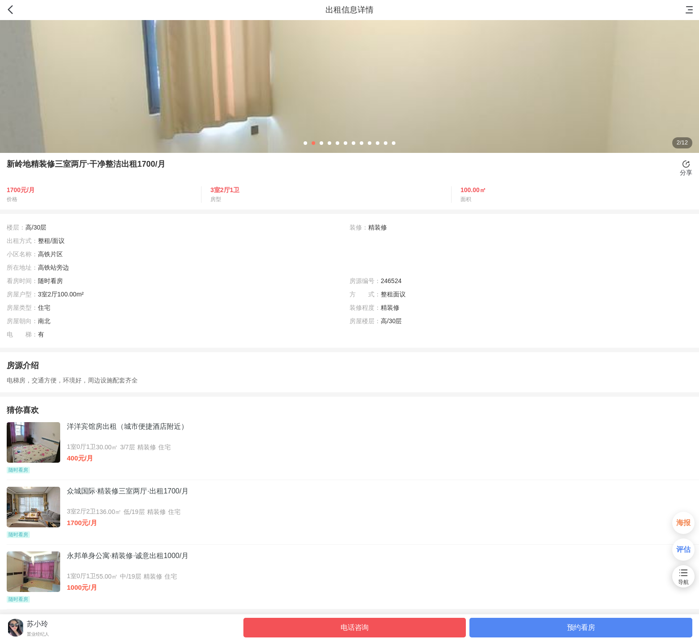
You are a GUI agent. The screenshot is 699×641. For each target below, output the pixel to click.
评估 (683, 549)
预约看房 (581, 627)
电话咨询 (355, 627)
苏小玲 (37, 624)
